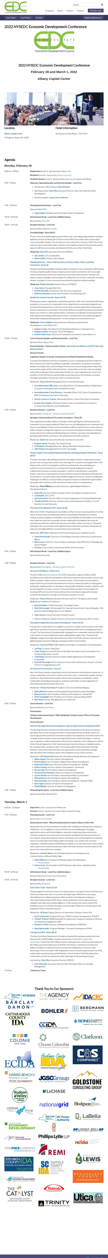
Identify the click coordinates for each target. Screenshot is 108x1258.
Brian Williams (46, 486)
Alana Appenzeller (41, 928)
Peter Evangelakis (41, 697)
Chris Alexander (40, 964)
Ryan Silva (53, 191)
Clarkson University (64, 175)
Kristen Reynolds (41, 291)
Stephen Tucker (40, 329)
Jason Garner (39, 615)
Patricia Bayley (40, 762)
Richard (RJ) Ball (41, 764)
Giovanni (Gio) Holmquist (44, 772)
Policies (70, 11)
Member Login (95, 10)
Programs (49, 11)
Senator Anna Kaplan (42, 403)
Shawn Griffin (40, 258)
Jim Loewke (39, 255)
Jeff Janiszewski (46, 756)
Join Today (11, 17)
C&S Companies (46, 819)
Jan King (37, 648)
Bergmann (46, 883)
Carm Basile (39, 495)
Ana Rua (37, 547)
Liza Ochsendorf (41, 498)
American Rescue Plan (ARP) (55, 575)
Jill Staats (44, 912)
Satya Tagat (39, 783)
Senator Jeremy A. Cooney (45, 399)
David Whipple (40, 786)
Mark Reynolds (40, 781)
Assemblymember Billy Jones (46, 385)
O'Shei (41, 924)
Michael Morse (40, 778)
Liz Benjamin (39, 446)
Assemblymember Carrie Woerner (48, 392)
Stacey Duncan (46, 598)
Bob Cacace (39, 542)
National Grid (70, 179)
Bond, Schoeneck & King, (52, 876)
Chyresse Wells (46, 645)
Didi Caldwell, (39, 691)
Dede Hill (38, 493)
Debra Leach (39, 865)
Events (39, 17)
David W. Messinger (42, 662)
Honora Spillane (46, 322)
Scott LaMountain (41, 916)
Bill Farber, (44, 533)
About (60, 11)
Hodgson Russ (47, 342)
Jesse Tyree (39, 288)
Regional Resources (93, 17)
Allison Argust (40, 759)
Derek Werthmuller (42, 536)
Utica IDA (46, 221)
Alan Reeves (39, 699)
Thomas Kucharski (47, 687)
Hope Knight (39, 213)
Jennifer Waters (46, 853)
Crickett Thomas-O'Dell (44, 919)
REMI (44, 209)
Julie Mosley (39, 449)
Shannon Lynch (40, 694)
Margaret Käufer (41, 331)
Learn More (26, 17)
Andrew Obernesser (42, 334)
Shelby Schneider (47, 284)
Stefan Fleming (40, 767)
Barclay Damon (48, 707)
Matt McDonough (41, 608)
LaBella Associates (49, 228)
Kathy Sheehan (63, 187)
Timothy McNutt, (41, 501)
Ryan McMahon (40, 605)
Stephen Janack (40, 443)
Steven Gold (39, 770)
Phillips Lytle (66, 171)
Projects (81, 11)
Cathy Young (39, 651)
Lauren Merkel (40, 775)
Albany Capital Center (13, 133)
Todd (36, 657)
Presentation (43, 862)
